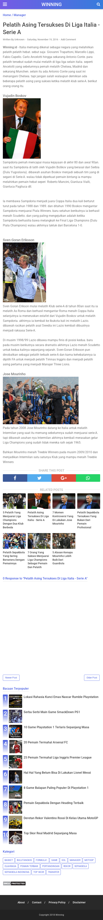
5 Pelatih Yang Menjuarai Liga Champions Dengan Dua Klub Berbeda (13, 520)
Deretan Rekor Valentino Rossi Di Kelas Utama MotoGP (61, 818)
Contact (36, 902)
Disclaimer (79, 902)
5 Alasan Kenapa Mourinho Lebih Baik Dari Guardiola (62, 558)
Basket (9, 860)
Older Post (92, 677)
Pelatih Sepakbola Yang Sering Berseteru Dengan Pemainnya (14, 558)
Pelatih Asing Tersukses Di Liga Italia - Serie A (38, 516)
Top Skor (38, 872)
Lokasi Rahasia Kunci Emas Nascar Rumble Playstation (61, 697)
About (21, 902)
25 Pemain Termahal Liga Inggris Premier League (58, 757)
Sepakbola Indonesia (17, 872)
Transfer (53, 872)
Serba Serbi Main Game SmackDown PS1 (52, 712)
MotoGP (89, 860)
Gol (64, 860)
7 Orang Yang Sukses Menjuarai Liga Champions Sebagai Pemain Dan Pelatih (38, 560)
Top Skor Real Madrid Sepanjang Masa (50, 833)
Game (54, 860)
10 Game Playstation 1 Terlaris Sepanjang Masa (56, 727)
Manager (75, 860)
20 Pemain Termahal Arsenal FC (46, 742)
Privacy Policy (57, 902)
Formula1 (41, 860)
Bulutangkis (24, 860)
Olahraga (10, 866)
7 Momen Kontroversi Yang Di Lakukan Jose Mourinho (62, 518)
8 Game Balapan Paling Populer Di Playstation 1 (56, 788)
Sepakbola (80, 866)
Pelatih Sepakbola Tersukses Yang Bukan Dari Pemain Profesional (88, 520)
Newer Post (11, 677)
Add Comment (68, 39)
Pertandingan (50, 866)
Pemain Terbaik (29, 866)
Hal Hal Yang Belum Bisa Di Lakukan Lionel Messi (57, 772)
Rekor (66, 866)
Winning (51, 4)
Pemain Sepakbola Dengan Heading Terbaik (53, 803)
